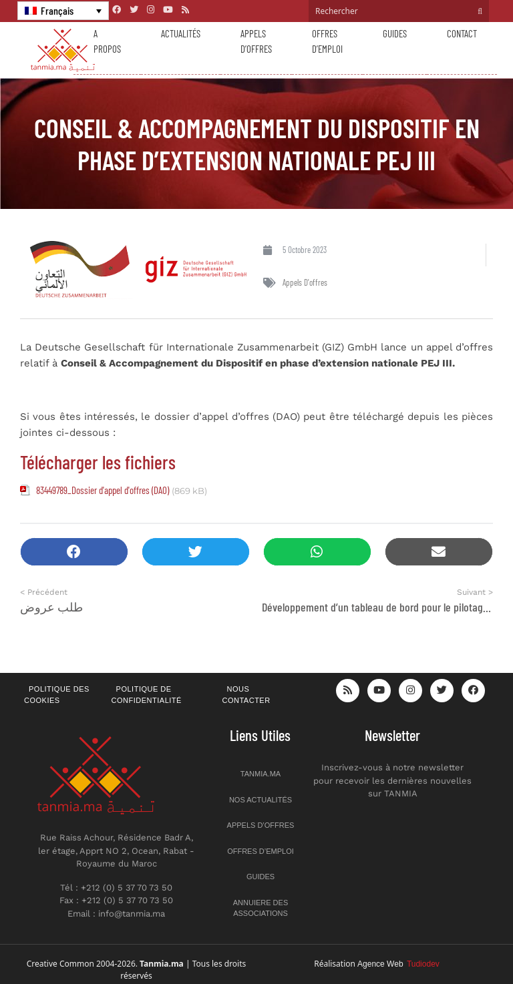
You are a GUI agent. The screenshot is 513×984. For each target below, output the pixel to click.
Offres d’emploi (327, 41)
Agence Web (398, 964)
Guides (395, 33)
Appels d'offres (305, 282)
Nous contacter (246, 694)
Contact (462, 33)
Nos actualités (260, 800)
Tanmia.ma (260, 774)
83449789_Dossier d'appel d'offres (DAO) (102, 490)
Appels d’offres (256, 41)
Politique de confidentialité (147, 694)
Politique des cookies (57, 694)
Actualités (180, 33)
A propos (107, 41)
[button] (74, 551)
